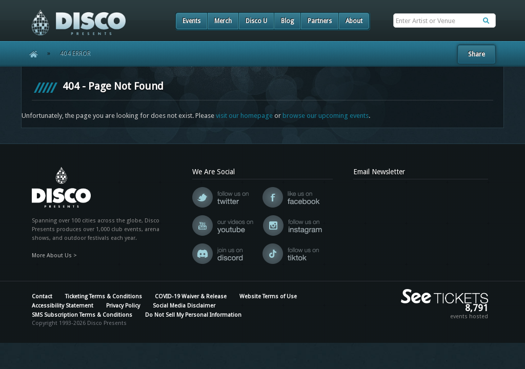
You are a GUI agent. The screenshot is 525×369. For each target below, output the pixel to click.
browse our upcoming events (325, 115)
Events (191, 21)
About (354, 21)
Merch (223, 21)
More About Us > (54, 255)
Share (476, 54)
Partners (320, 21)
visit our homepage (244, 115)
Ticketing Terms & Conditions (103, 296)
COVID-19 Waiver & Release (191, 296)
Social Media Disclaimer (184, 305)
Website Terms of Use (268, 296)
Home (30, 53)
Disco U (256, 21)
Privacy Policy (123, 305)
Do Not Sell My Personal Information (193, 315)
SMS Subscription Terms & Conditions (82, 315)
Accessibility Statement (62, 305)
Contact (42, 296)
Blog (287, 21)
